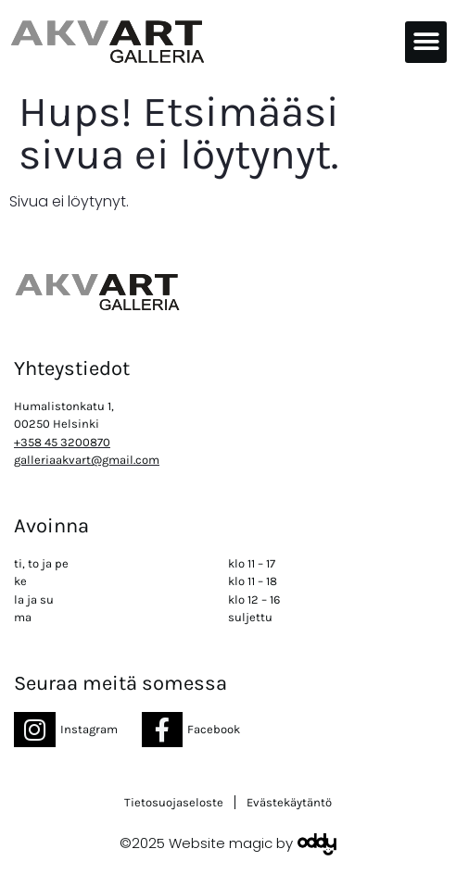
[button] (426, 42)
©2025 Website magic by (206, 843)
